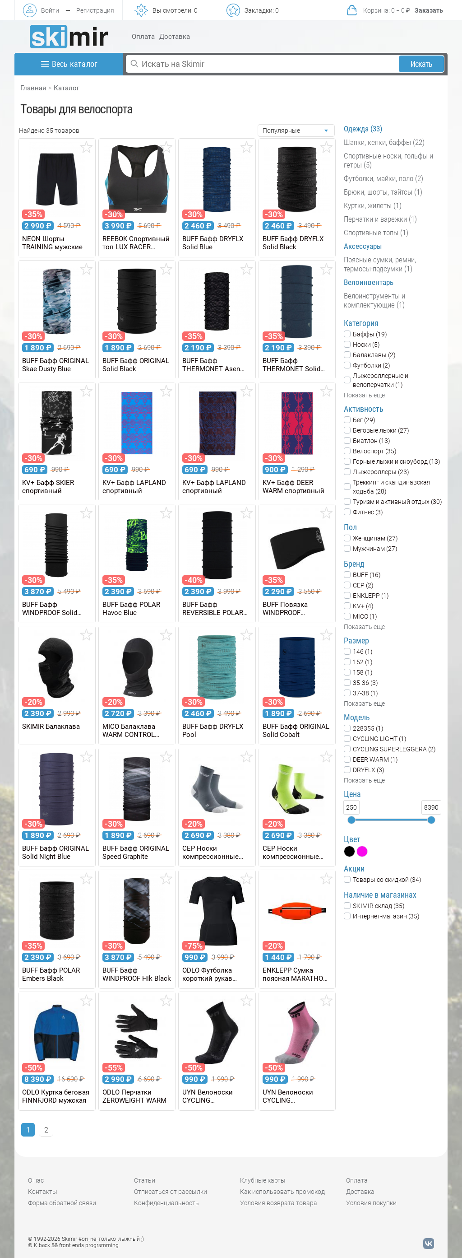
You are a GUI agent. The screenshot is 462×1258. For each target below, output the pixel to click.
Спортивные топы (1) (376, 232)
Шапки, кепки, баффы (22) (384, 142)
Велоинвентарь (368, 282)
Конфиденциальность (166, 1203)
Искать (422, 64)
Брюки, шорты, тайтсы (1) (383, 191)
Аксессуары (363, 246)
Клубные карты (263, 1180)
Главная (33, 88)
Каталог (66, 88)
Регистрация (95, 10)
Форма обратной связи (62, 1203)
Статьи (144, 1180)
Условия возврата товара (278, 1203)
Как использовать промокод (282, 1191)
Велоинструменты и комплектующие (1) (374, 300)
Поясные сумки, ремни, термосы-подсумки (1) (380, 264)
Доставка (174, 37)
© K (73, 1245)
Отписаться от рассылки (170, 1191)
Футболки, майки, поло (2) (383, 178)
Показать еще (364, 395)
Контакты (42, 1191)
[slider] (351, 820)
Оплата (143, 37)
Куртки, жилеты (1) (373, 205)
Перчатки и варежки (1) (380, 219)
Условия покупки (371, 1203)
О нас (36, 1180)
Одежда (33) (363, 128)
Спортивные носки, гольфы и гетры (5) (388, 160)
